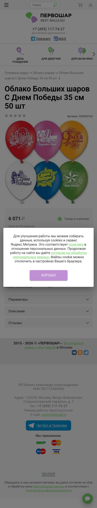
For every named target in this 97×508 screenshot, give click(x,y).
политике (76, 244)
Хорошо (48, 275)
